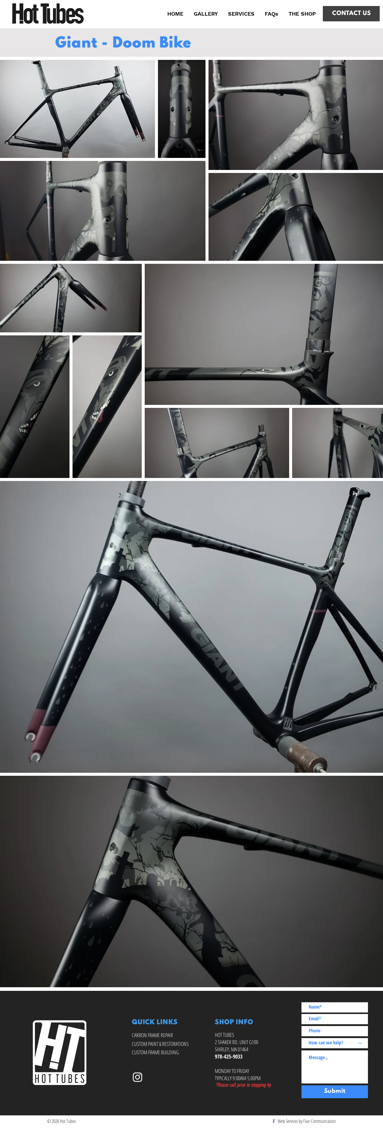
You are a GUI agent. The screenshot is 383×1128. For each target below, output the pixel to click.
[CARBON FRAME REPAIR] (153, 1035)
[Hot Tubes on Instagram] (137, 1077)
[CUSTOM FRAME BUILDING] (156, 1052)
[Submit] (334, 1091)
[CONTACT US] (351, 13)
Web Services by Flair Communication (307, 1121)
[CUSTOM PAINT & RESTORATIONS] (162, 1044)
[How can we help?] (334, 1043)
